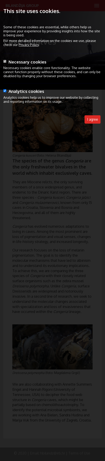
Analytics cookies (26, 91)
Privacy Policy (29, 45)
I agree (92, 119)
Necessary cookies (27, 61)
